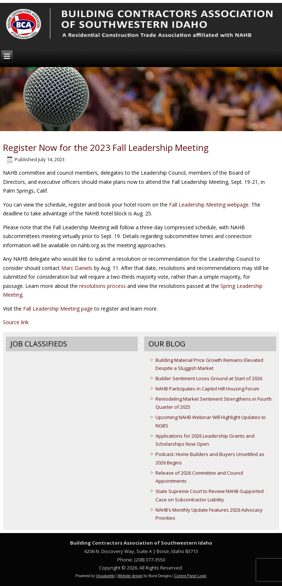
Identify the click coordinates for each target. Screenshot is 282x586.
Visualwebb (105, 576)
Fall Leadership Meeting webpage (209, 204)
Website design (130, 576)
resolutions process (102, 285)
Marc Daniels (76, 267)
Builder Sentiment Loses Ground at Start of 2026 (208, 378)
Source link (16, 322)
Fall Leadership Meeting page (58, 308)
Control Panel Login (190, 576)
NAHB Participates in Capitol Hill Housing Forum (207, 388)
